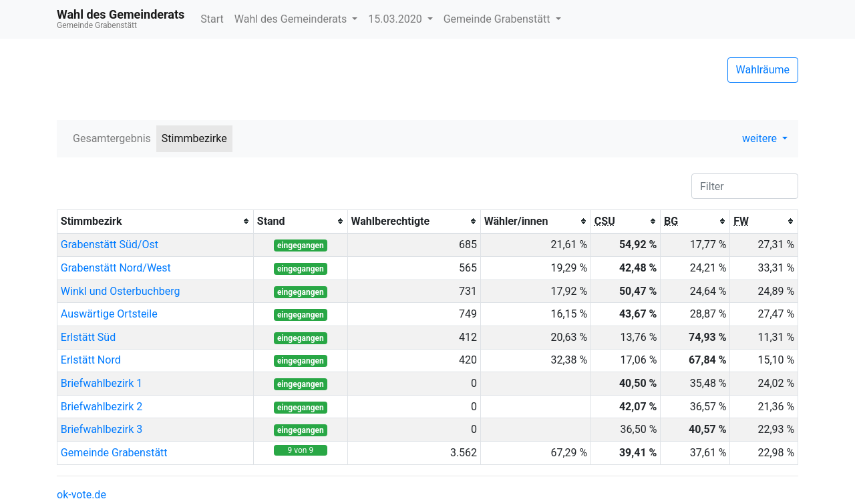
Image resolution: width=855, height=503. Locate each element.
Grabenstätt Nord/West (116, 268)
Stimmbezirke (194, 138)
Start (211, 19)
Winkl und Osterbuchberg (120, 291)
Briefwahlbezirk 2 (102, 406)
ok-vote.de (81, 494)
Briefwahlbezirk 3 (102, 429)
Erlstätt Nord (91, 360)
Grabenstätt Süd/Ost (109, 244)
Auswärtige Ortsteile (109, 314)
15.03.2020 (396, 19)
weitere (761, 138)
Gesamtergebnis (112, 138)
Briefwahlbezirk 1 (102, 383)
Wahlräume (763, 69)
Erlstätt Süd (88, 337)
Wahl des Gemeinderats (291, 19)
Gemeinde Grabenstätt (498, 19)
